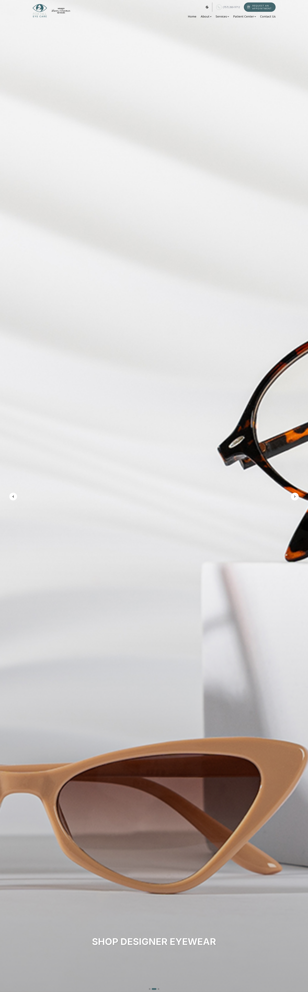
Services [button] (222, 16)
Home (192, 16)
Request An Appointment (262, 7)
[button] (150, 989)
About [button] (206, 16)
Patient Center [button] (244, 16)
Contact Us (268, 16)
